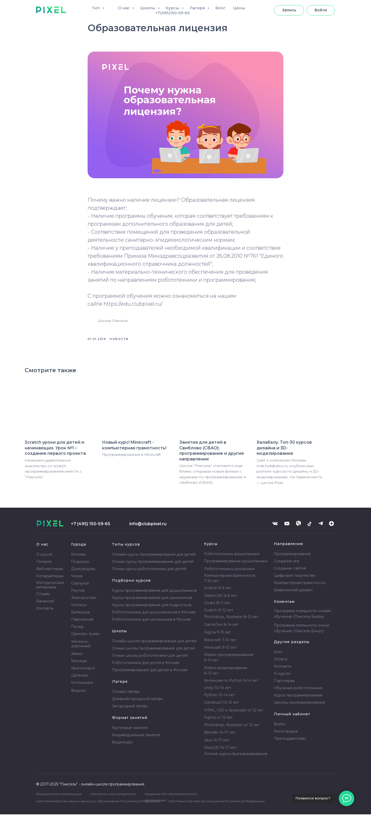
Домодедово (83, 573)
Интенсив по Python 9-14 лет (231, 685)
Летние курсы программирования (235, 758)
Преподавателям (290, 743)
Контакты (45, 613)
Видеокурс (122, 746)
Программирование (292, 558)
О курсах (282, 678)
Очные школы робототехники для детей (150, 660)
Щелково (79, 680)
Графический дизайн (293, 594)
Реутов (78, 595)
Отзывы (43, 598)
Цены (239, 7)
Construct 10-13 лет (221, 707)
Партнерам (284, 685)
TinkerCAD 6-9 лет (220, 600)
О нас (124, 7)
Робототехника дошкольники (231, 558)
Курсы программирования (298, 700)
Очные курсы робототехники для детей (149, 573)
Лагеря (198, 7)
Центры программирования (299, 707)
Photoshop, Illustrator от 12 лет (232, 729)
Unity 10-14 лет (217, 692)
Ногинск (79, 609)
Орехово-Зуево (85, 638)
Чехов (76, 580)
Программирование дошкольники (235, 565)
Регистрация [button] (286, 736)
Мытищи (79, 665)
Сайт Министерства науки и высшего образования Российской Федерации (98, 806)
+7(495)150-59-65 (172, 12)
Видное (78, 695)
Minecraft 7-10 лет (220, 644)
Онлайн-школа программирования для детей (154, 645)
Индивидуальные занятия (136, 739)
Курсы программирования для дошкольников (154, 595)
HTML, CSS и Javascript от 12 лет (233, 714)
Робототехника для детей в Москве (146, 667)
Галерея (44, 566)
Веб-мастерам (49, 573)
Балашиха (80, 616)
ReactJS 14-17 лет (220, 752)
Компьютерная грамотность (299, 587)
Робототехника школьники (229, 573)
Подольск (80, 566)
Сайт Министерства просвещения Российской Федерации (216, 806)
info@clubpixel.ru (147, 528)
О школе (44, 559)
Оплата (280, 663)
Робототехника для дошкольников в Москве (154, 616)
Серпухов (80, 588)
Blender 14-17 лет (219, 737)
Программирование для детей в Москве (150, 674)
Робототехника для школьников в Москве (151, 624)
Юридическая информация (59, 798)
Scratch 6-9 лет (217, 592)
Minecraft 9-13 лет (220, 652)
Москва (78, 559)
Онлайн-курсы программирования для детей (154, 559)
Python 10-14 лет (219, 699)
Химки (77, 658)
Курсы (173, 7)
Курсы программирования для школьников (152, 602)
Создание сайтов (290, 573)
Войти (279, 728)
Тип (96, 7)
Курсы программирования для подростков (151, 609)
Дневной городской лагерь (137, 703)
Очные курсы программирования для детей (152, 566)
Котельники (82, 687)
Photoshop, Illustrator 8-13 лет (231, 621)
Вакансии (45, 605)
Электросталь (83, 602)
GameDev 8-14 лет (221, 629)
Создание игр (286, 565)
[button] (289, 10)
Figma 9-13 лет (217, 637)
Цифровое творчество (295, 580)
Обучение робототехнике (298, 692)
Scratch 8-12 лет (218, 614)
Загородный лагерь (130, 710)
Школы (148, 7)
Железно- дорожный (81, 648)
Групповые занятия (129, 732)
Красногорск (83, 672)
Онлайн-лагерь (126, 696)
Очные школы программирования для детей (153, 653)
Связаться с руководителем (113, 798)
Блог (220, 7)
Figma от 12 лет (218, 722)
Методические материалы (50, 589)
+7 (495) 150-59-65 (90, 528)
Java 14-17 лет (216, 744)
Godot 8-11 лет (217, 607)
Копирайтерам (50, 580)
